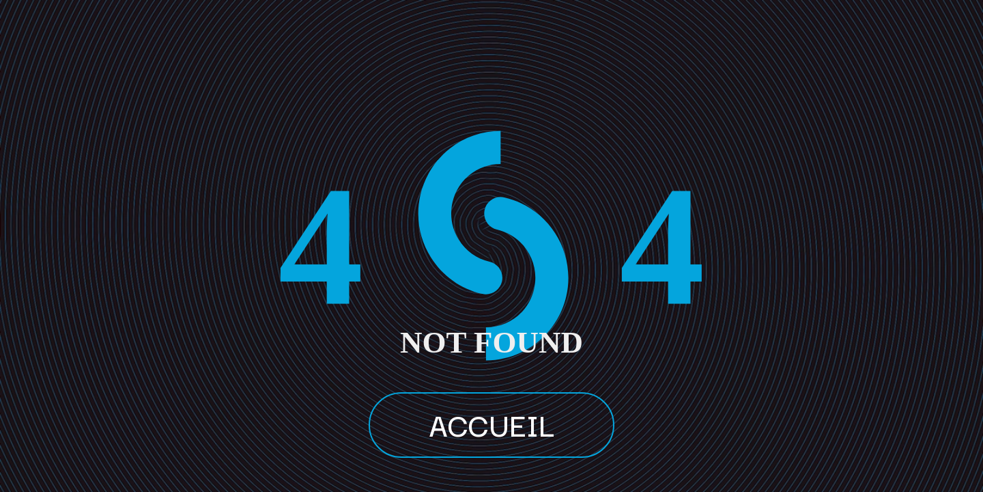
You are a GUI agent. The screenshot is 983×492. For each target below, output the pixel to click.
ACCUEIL (491, 423)
